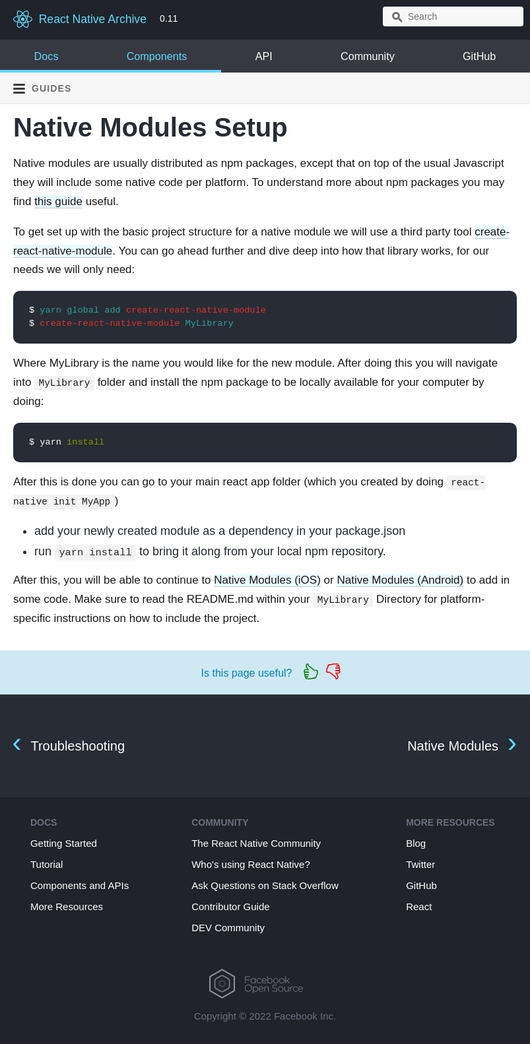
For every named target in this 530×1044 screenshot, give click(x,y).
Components (157, 56)
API (264, 56)
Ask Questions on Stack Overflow (265, 885)
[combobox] (453, 16)
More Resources (66, 906)
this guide (58, 201)
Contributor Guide (230, 906)
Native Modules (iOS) (267, 580)
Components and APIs (79, 885)
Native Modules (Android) (400, 580)
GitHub (479, 56)
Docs (46, 56)
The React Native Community (256, 843)
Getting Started (63, 843)
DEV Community (228, 927)
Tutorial (46, 864)
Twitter (420, 864)
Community (368, 56)
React (419, 906)
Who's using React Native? (250, 864)
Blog (416, 843)
